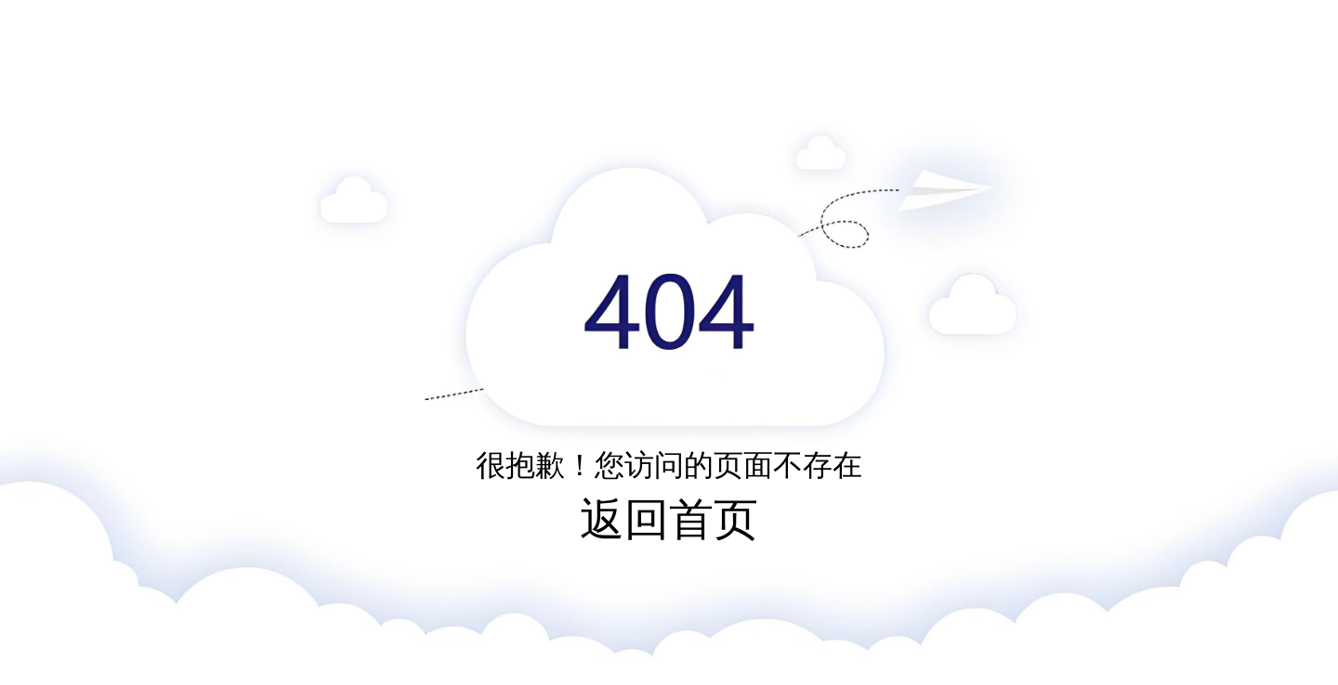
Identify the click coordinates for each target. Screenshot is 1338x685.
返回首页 (669, 519)
